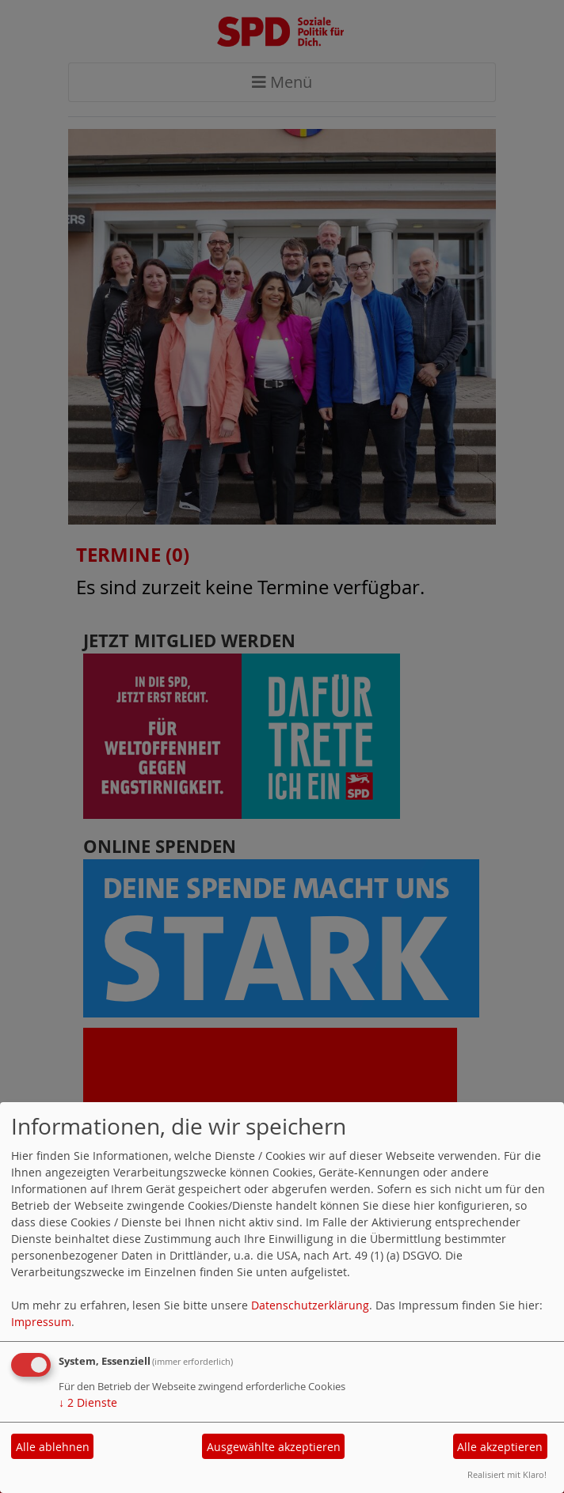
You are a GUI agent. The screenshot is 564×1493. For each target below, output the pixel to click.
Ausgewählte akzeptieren (274, 1446)
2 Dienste (88, 1402)
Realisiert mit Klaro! (507, 1474)
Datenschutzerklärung (310, 1305)
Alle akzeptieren (500, 1446)
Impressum (41, 1321)
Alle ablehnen (53, 1446)
